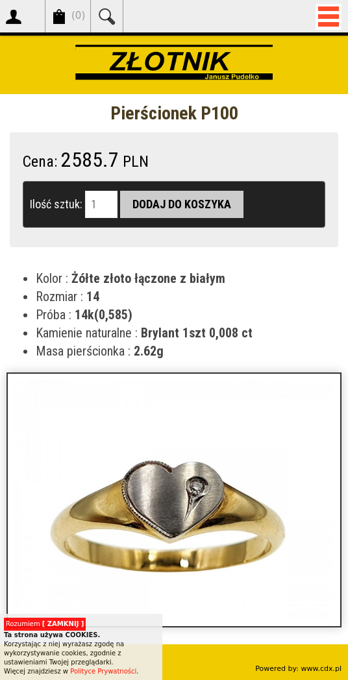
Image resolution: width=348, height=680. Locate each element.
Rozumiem (45, 623)
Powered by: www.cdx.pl (298, 668)
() (78, 16)
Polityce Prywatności (103, 671)
